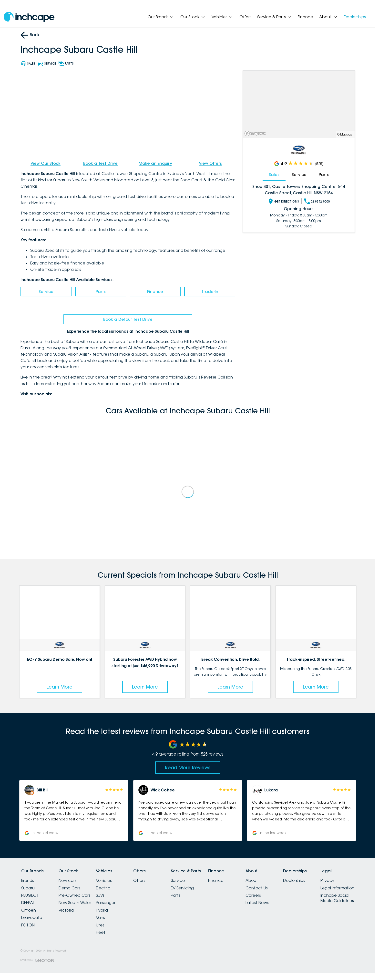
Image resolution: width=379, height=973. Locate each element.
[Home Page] (29, 17)
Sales (274, 174)
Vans (100, 917)
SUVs (100, 895)
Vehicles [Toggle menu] (222, 16)
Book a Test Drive (100, 163)
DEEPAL (28, 902)
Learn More (59, 687)
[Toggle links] (37, 960)
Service (46, 291)
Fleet (100, 932)
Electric (103, 887)
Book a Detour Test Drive (128, 319)
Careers (253, 895)
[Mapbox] (256, 133)
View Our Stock (46, 163)
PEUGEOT (30, 895)
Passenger (105, 902)
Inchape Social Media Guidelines (337, 898)
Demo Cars (69, 887)
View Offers (210, 163)
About (252, 880)
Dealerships (355, 16)
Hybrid (102, 910)
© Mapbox (344, 134)
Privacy (327, 880)
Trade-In (210, 291)
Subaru (28, 887)
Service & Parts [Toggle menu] (274, 16)
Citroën (28, 910)
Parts (101, 291)
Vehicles (104, 880)
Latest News (257, 902)
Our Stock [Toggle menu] (192, 16)
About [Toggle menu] (328, 16)
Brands (27, 880)
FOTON (28, 925)
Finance (305, 16)
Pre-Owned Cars (74, 895)
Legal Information (337, 887)
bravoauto (31, 917)
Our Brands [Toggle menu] (161, 16)
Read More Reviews (187, 767)
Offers (245, 16)
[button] (73, 810)
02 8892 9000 (317, 201)
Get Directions (283, 201)
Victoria (66, 910)
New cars (67, 880)
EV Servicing (182, 887)
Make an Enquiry (155, 163)
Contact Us (256, 887)
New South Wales (75, 902)
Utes (100, 925)
